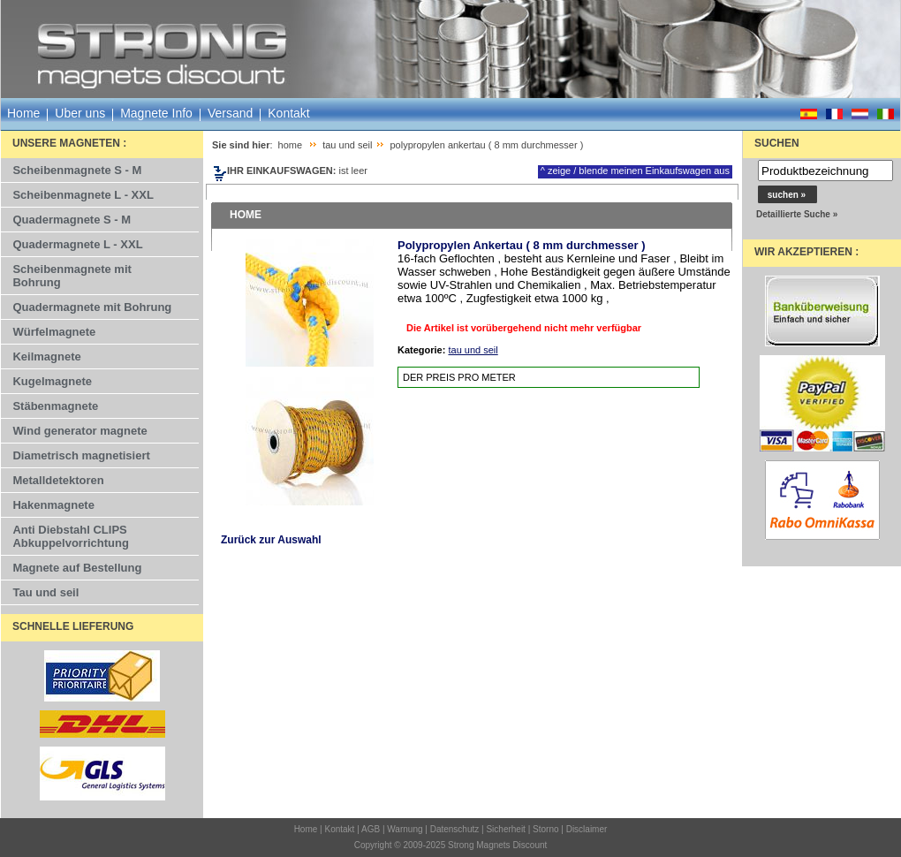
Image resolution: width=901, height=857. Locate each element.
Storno (545, 829)
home (290, 145)
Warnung (404, 829)
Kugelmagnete (52, 381)
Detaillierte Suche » (796, 214)
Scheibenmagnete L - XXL (82, 194)
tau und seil (347, 145)
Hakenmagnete (53, 505)
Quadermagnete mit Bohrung (91, 307)
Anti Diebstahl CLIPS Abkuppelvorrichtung (70, 536)
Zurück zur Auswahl (271, 540)
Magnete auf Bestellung (76, 567)
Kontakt (288, 113)
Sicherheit (505, 829)
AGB (370, 829)
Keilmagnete (46, 356)
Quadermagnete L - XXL (77, 244)
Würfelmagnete (53, 331)
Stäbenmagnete (55, 406)
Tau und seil (45, 592)
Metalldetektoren (57, 480)
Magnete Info (156, 113)
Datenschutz (455, 829)
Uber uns (80, 113)
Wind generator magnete (79, 430)
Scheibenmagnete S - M (76, 170)
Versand (230, 113)
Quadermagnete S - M (71, 219)
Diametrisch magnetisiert (80, 455)
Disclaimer (587, 829)
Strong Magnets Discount (497, 845)
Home (23, 113)
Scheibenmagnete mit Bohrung (71, 275)
